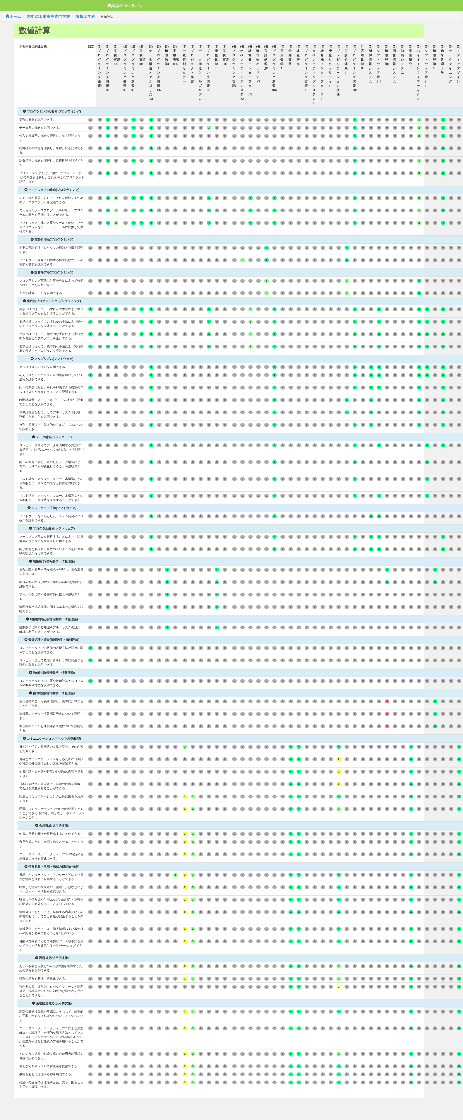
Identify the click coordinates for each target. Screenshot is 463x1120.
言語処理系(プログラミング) (52, 239)
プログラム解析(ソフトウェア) (52, 528)
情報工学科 (85, 16)
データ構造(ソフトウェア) (52, 437)
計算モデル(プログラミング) (52, 272)
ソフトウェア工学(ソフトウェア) (51, 508)
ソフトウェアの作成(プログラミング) (51, 190)
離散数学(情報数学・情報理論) (52, 561)
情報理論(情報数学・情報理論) (52, 693)
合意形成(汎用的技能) (52, 825)
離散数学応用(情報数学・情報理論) (52, 619)
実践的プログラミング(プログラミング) (52, 301)
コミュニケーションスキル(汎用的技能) (52, 738)
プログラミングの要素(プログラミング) (52, 111)
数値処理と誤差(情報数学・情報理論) (51, 639)
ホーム (13, 16)
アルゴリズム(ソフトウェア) (52, 359)
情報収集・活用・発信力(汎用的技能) (51, 866)
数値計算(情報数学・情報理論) (52, 672)
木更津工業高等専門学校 (48, 16)
